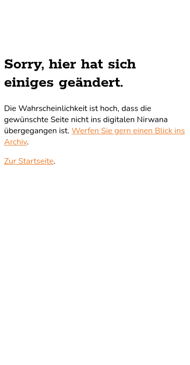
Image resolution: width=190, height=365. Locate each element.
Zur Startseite (29, 161)
